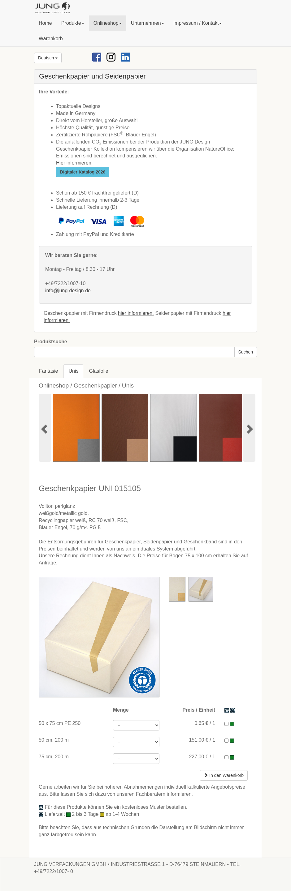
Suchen (245, 351)
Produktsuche (50, 341)
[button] (73, 23)
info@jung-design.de (68, 290)
